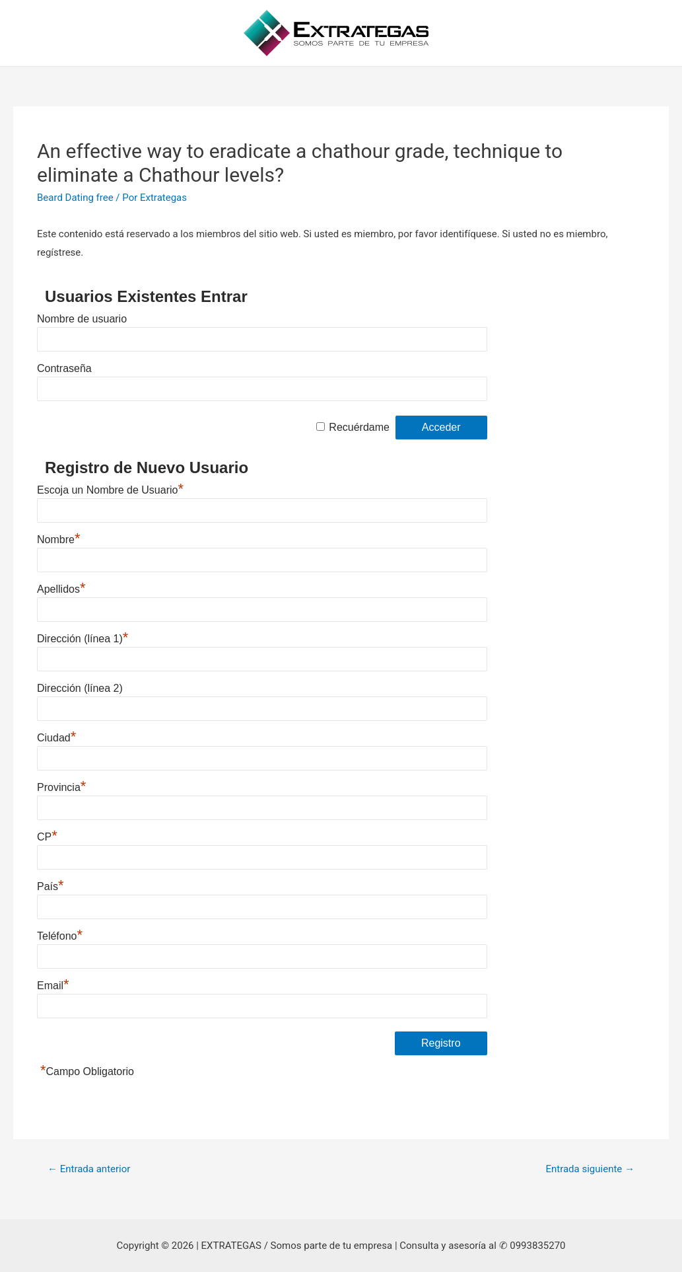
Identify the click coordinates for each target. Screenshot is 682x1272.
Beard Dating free (75, 198)
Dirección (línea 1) (82, 638)
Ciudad (56, 737)
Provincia (61, 787)
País (50, 886)
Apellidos (61, 589)
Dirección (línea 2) (80, 688)
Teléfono (60, 936)
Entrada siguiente (589, 1169)
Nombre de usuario (82, 318)
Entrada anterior (89, 1169)
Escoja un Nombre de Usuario (110, 490)
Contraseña (64, 368)
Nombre (58, 539)
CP (47, 836)
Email (53, 985)
